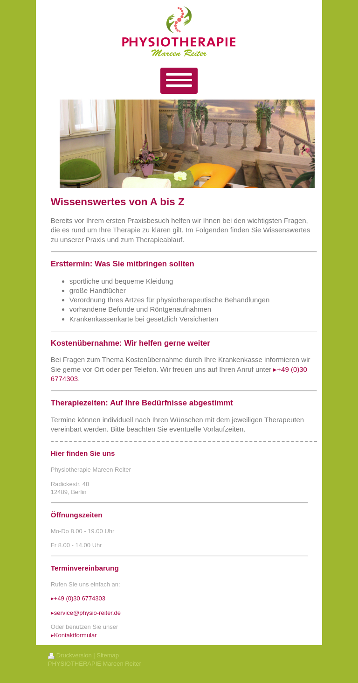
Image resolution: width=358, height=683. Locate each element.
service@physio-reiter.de (87, 612)
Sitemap (107, 655)
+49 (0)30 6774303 (79, 598)
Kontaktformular (75, 635)
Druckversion (70, 655)
